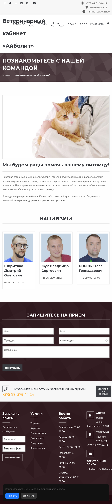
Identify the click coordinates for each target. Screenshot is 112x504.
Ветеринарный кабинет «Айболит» (23, 33)
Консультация (37, 448)
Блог (83, 24)
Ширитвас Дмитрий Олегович (13, 270)
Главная (19, 24)
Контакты (97, 24)
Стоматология (38, 433)
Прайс (71, 24)
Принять (12, 495)
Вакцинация (36, 443)
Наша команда (57, 24)
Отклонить (29, 495)
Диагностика (37, 438)
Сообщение (56, 352)
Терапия (34, 423)
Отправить (12, 367)
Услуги (42, 24)
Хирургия (35, 428)
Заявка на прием (103, 391)
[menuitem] (19, 24)
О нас (31, 24)
